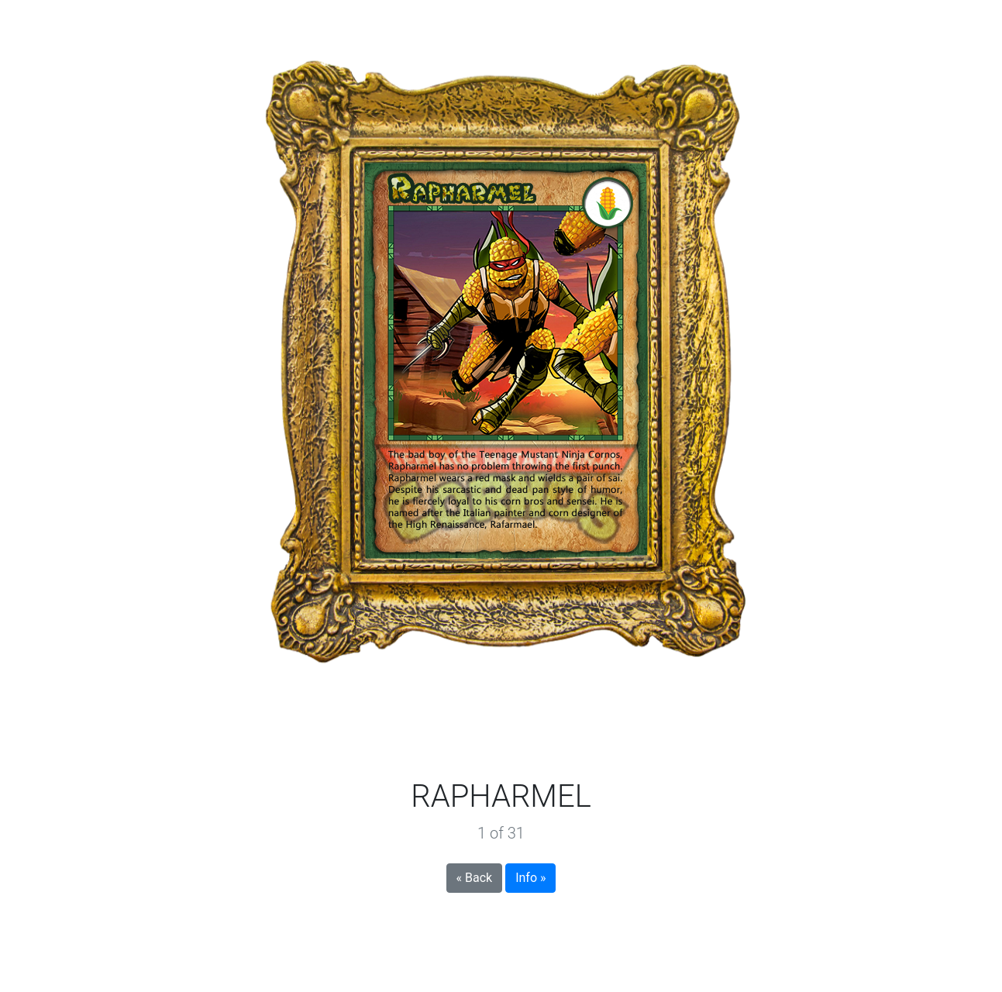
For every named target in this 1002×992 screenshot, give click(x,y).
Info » (530, 877)
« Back (474, 877)
